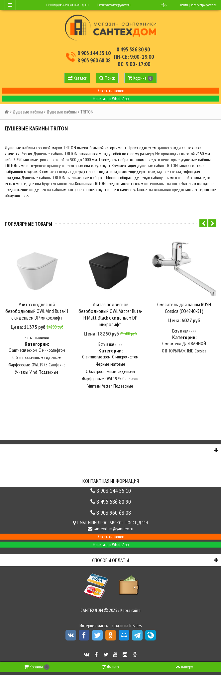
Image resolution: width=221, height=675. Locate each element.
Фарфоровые (19, 364)
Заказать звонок (110, 91)
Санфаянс (57, 364)
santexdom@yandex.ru (117, 5)
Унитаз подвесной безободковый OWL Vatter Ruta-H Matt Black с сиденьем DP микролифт (110, 314)
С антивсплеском (23, 349)
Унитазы (21, 371)
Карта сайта (130, 610)
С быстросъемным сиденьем (36, 357)
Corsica (200, 350)
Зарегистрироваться (203, 5)
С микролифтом (52, 349)
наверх (184, 667)
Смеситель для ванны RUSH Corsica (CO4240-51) (184, 307)
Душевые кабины (28, 112)
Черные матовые (110, 363)
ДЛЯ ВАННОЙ (194, 343)
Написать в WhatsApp (111, 99)
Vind (33, 371)
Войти (184, 5)
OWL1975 (39, 364)
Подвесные (48, 371)
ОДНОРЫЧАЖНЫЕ (177, 350)
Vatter (107, 385)
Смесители (171, 343)
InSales (135, 625)
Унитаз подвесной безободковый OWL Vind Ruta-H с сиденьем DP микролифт (36, 311)
